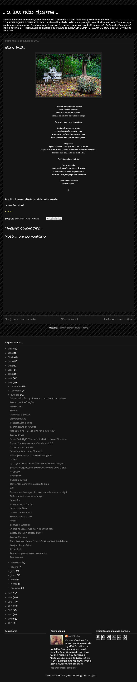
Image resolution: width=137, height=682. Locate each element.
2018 (10, 382)
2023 (10, 361)
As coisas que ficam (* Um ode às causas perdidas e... (39, 541)
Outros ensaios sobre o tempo (26, 496)
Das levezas (16, 557)
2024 (11, 357)
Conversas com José (21, 512)
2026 (10, 348)
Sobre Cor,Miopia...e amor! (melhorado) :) (31, 443)
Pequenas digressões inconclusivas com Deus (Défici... (38, 467)
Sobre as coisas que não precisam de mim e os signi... (38, 492)
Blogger (92, 675)
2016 (10, 597)
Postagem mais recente (20, 319)
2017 (10, 593)
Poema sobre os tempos (23, 427)
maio (13, 579)
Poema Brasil (17, 435)
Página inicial (69, 319)
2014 (10, 606)
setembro (16, 562)
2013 (10, 610)
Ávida (13, 520)
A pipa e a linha (18, 480)
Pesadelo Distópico (20, 524)
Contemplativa (18, 418)
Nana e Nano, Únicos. (21, 504)
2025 (10, 353)
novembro (16, 390)
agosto (15, 567)
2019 (10, 378)
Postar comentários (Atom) (73, 327)
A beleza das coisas (21, 422)
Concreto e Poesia (20, 414)
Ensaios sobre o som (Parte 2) (26, 451)
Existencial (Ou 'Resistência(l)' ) (26, 533)
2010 (10, 623)
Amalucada (16, 406)
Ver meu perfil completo (63, 667)
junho (14, 575)
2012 (10, 614)
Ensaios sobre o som (21, 516)
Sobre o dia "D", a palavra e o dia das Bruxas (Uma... (38, 398)
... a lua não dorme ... (30, 12)
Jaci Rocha (74, 636)
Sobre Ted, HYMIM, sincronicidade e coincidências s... (38, 439)
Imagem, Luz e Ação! (20, 545)
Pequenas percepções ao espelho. (28, 553)
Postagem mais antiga (117, 319)
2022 (10, 365)
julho (13, 571)
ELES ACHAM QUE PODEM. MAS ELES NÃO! (32, 431)
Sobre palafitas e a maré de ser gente (31, 455)
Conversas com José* (21, 447)
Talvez (13, 459)
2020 (10, 374)
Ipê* (12, 488)
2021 (10, 370)
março (14, 583)
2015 (10, 602)
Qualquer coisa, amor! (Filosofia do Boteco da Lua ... (37, 463)
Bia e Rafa (16, 549)
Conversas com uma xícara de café (29, 484)
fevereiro (16, 588)
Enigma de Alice (18, 508)
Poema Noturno (18, 537)
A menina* (15, 475)
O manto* (15, 500)
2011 (10, 618)
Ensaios (14, 410)
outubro (15, 394)
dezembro (16, 386)
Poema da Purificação (22, 402)
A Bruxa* (15, 471)
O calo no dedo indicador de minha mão (32, 528)
